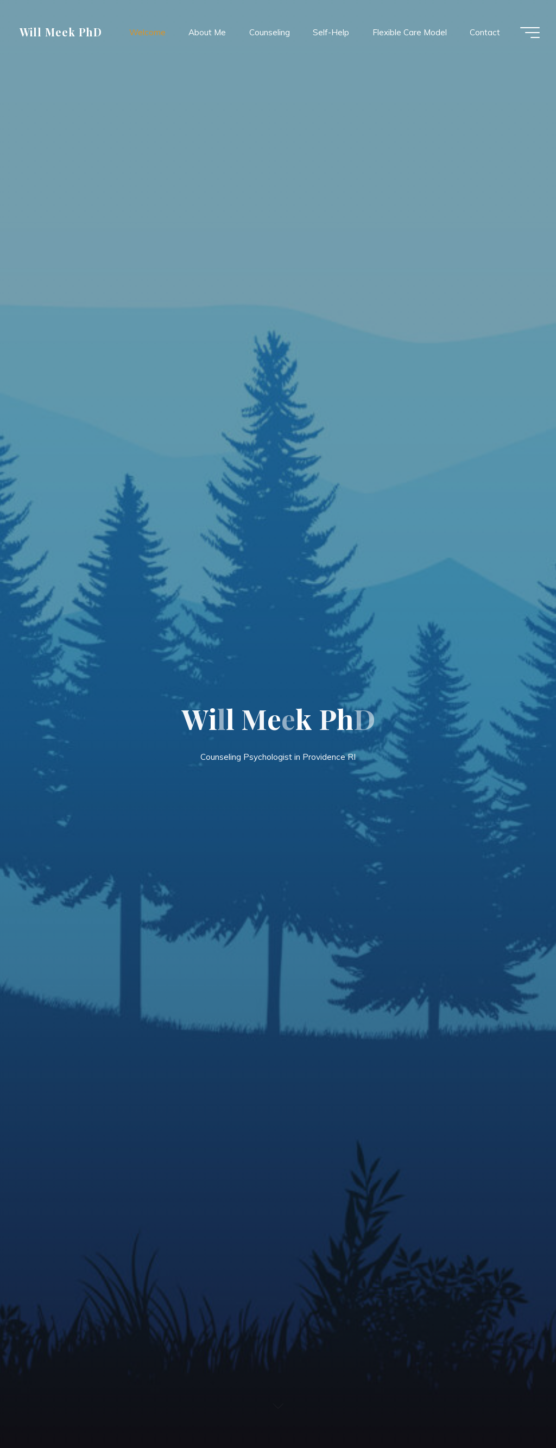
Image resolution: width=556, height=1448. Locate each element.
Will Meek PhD (61, 32)
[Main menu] (530, 32)
